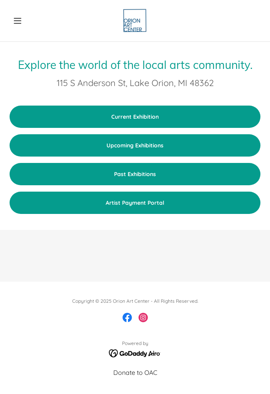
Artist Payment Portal (135, 202)
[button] (28, 21)
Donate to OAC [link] (135, 372)
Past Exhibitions (135, 174)
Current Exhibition (135, 116)
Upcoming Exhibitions (135, 145)
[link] (135, 21)
